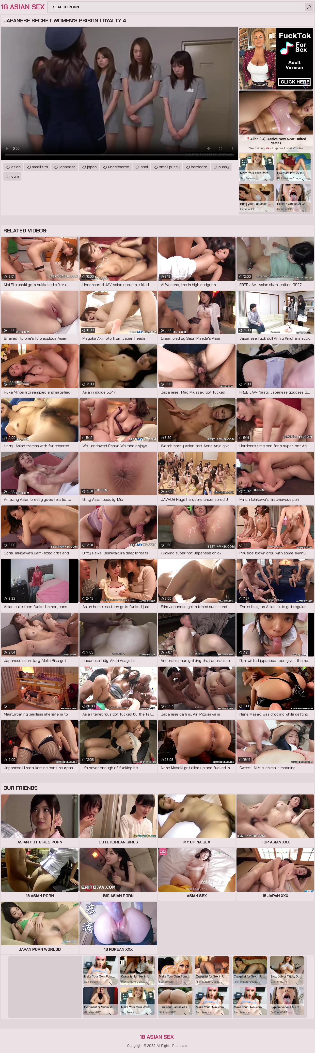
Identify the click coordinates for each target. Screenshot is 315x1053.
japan (92, 166)
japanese (67, 166)
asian (16, 166)
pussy (224, 166)
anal (144, 166)
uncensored (118, 166)
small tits (40, 166)
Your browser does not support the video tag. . (119, 93)
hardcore (199, 166)
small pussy (169, 166)
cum (15, 176)
